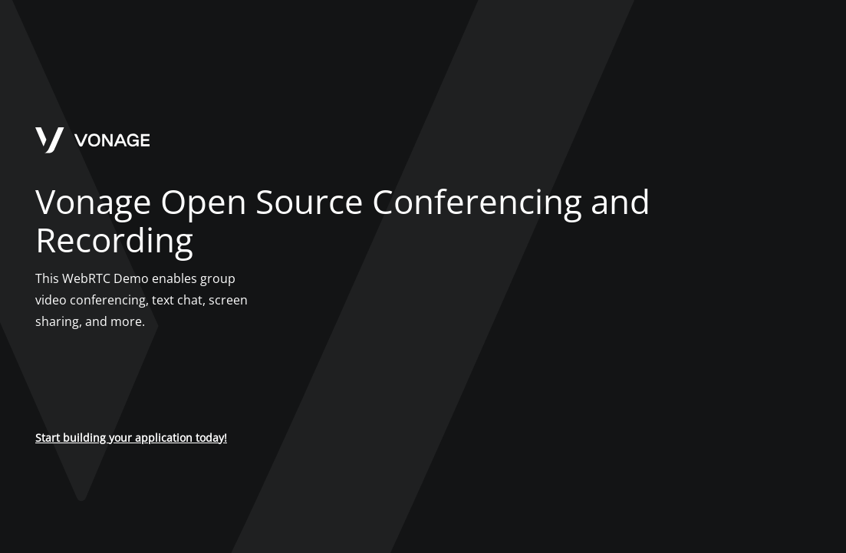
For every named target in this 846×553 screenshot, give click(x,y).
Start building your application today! (131, 437)
